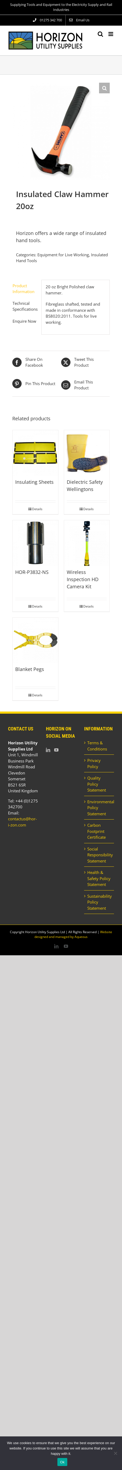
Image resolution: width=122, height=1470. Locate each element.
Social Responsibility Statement (99, 855)
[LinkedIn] (48, 750)
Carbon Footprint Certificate (96, 831)
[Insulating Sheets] (35, 453)
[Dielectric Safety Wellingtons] (87, 453)
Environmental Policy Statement (99, 807)
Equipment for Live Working (63, 254)
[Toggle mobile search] (100, 34)
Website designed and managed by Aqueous (73, 934)
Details (37, 509)
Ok (62, 1462)
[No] (115, 1453)
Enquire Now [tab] (24, 321)
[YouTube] (56, 750)
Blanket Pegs (29, 669)
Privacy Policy (94, 763)
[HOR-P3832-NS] (35, 543)
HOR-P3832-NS (32, 572)
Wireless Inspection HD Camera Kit (83, 579)
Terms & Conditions (97, 746)
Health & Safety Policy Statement (99, 878)
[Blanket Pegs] (35, 640)
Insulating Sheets (34, 482)
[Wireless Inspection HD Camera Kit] (87, 543)
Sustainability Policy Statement (99, 902)
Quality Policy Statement (96, 784)
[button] (104, 88)
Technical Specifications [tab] (25, 306)
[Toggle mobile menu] (111, 34)
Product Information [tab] (23, 288)
